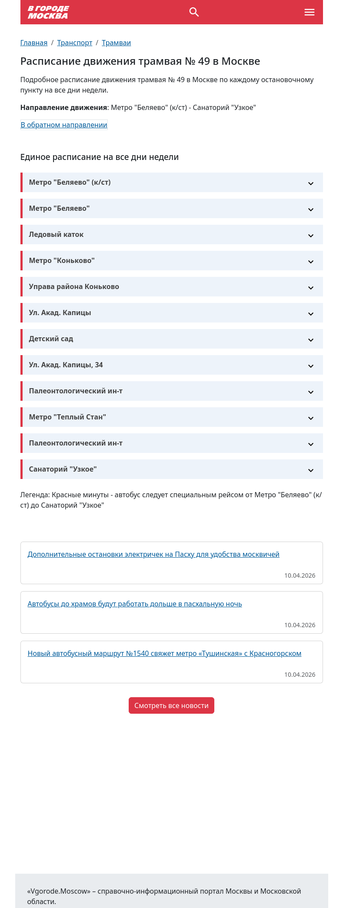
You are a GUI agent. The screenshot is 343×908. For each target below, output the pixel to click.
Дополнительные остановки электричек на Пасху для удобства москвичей (154, 554)
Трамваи (116, 42)
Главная (34, 42)
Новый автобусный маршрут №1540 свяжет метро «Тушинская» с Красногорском (165, 653)
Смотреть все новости (171, 705)
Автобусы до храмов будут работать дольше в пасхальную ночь (135, 604)
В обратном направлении (64, 125)
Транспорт (74, 42)
